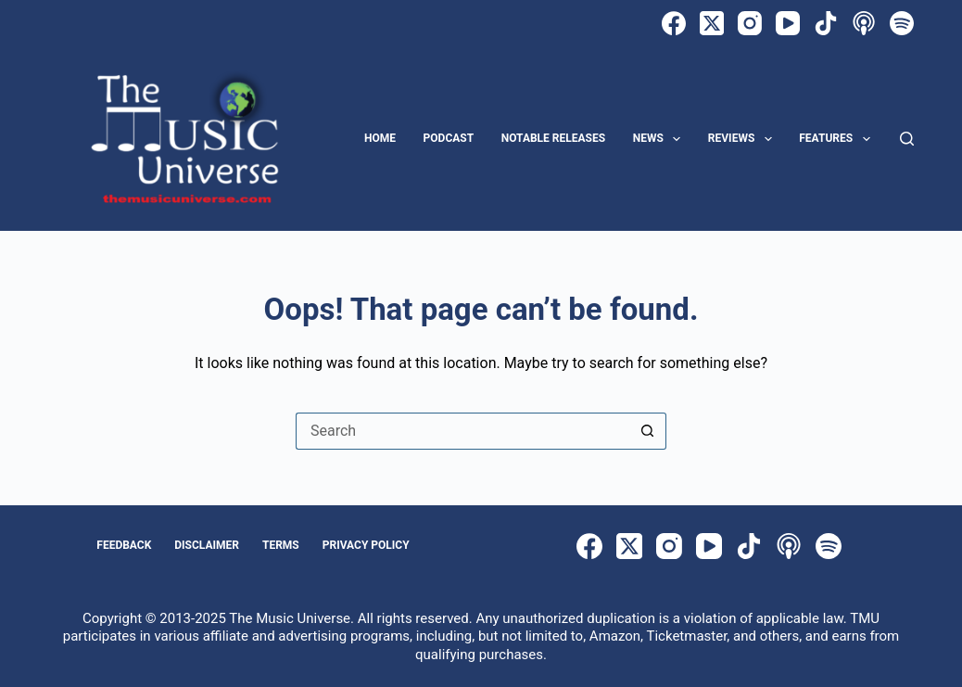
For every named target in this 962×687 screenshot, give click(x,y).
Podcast (449, 138)
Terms (280, 545)
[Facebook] (674, 23)
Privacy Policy (366, 545)
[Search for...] (462, 431)
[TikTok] (826, 23)
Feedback (123, 545)
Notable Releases (553, 138)
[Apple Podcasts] (864, 23)
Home (380, 138)
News (661, 139)
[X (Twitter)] (712, 23)
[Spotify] (902, 23)
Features (838, 139)
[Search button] (647, 431)
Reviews (743, 139)
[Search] (907, 139)
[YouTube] (788, 23)
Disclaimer (206, 545)
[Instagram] (750, 23)
